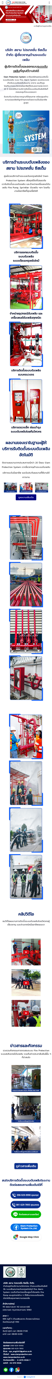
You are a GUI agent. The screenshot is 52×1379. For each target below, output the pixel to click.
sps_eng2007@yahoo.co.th (20, 1351)
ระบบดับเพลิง (31, 162)
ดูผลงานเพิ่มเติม (26, 497)
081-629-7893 (17, 1348)
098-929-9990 (17, 1345)
